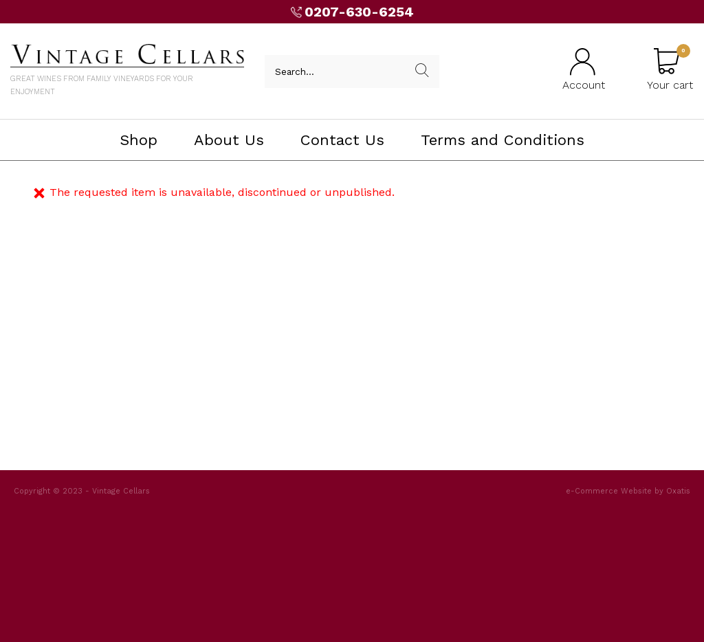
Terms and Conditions (502, 139)
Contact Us (342, 139)
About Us (229, 139)
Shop (138, 139)
